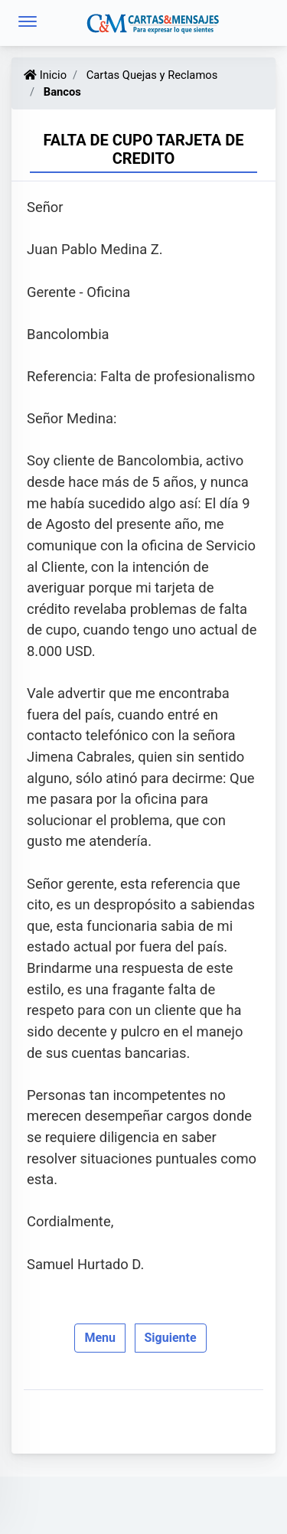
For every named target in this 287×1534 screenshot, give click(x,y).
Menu (100, 1337)
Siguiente (171, 1337)
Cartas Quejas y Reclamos (150, 75)
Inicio (45, 75)
